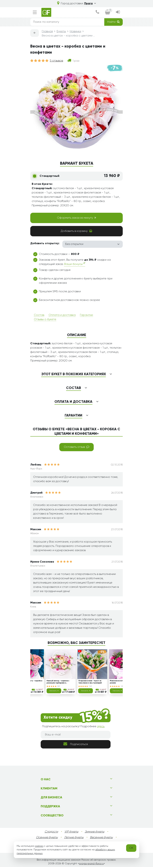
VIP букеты (71, 831)
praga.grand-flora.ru (91, 863)
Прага (90, 3)
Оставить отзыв (76, 447)
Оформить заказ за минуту (76, 217)
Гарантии (86, 315)
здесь (100, 726)
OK (131, 848)
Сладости (51, 831)
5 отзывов (56, 60)
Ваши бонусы (74, 264)
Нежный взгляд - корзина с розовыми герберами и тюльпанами (58, 682)
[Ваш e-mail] (76, 735)
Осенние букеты (47, 837)
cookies (39, 846)
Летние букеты (73, 837)
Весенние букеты (101, 837)
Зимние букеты (94, 831)
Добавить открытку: (44, 243)
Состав (39, 315)
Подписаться (75, 744)
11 (90, 686)
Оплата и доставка (62, 315)
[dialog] (97, 12)
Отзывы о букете (45, 319)
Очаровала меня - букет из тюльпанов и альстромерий (90, 682)
